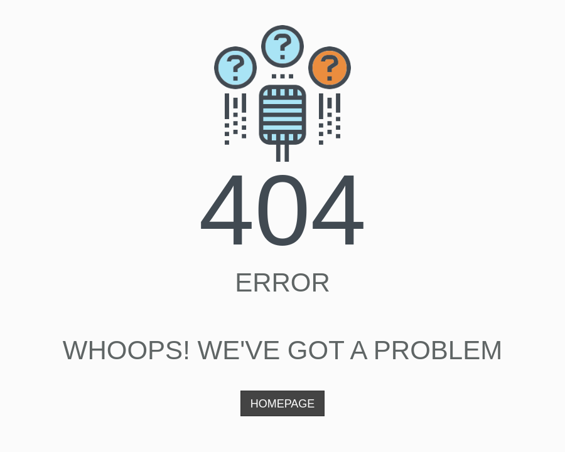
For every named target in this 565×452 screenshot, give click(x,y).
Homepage (282, 403)
